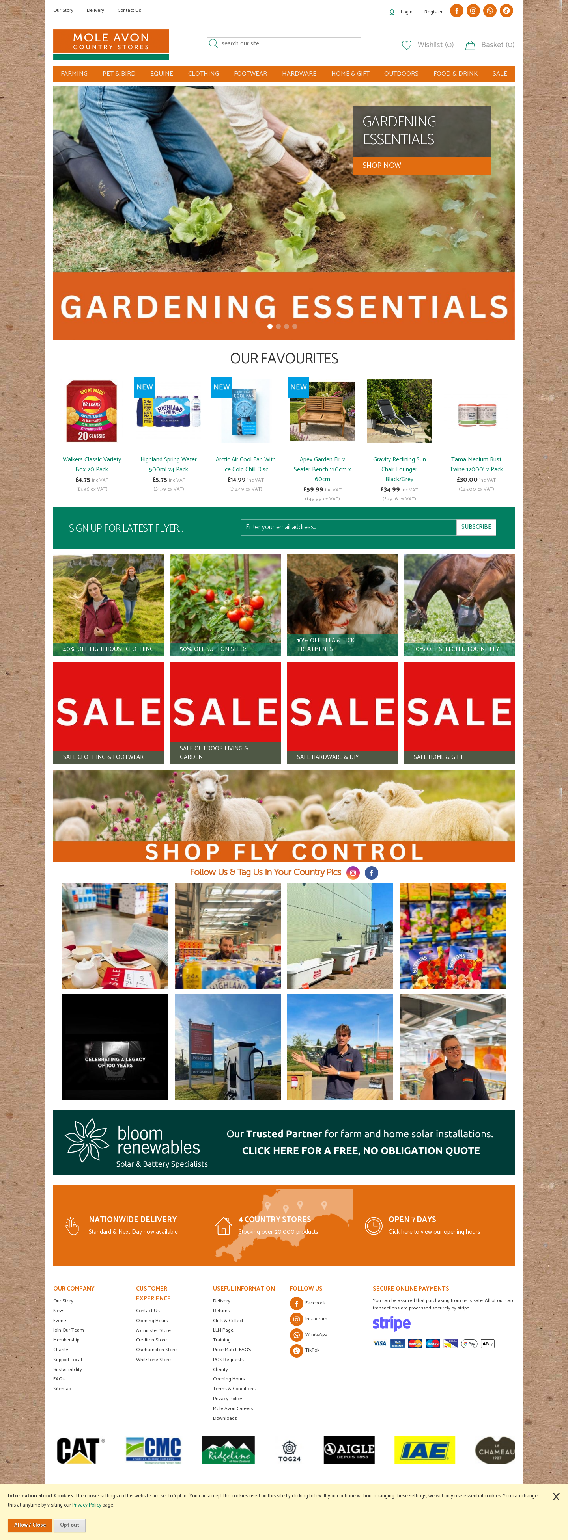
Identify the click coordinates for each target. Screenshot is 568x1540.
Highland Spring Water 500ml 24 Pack (168, 464)
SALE (500, 74)
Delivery (95, 10)
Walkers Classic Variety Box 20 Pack (92, 464)
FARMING (74, 74)
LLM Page (223, 1330)
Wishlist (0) (436, 45)
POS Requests (228, 1360)
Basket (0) (498, 45)
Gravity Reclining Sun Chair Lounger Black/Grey (399, 469)
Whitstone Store (153, 1360)
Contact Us (129, 10)
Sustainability (67, 1369)
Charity (60, 1350)
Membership (66, 1340)
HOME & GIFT (350, 74)
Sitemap (62, 1389)
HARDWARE (299, 74)
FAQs (59, 1379)
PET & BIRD (119, 74)
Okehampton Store (156, 1350)
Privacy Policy (227, 1399)
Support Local (67, 1360)
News (59, 1311)
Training (222, 1340)
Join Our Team (68, 1330)
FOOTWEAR (250, 74)
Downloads (225, 1418)
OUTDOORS (401, 74)
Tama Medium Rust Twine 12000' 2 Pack (476, 464)
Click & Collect (228, 1321)
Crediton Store (151, 1340)
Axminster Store (153, 1330)
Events (60, 1321)
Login (407, 12)
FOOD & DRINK (455, 74)
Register (433, 12)
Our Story (63, 10)
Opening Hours (152, 1321)
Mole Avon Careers (233, 1408)
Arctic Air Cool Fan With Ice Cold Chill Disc (246, 464)
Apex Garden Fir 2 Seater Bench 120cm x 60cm (322, 469)
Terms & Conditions (234, 1389)
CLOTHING (203, 74)
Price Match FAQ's (232, 1350)
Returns (221, 1311)
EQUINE (161, 74)
